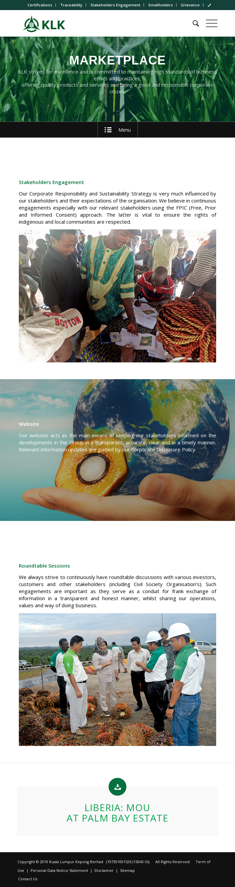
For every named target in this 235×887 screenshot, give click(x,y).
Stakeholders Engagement (115, 4)
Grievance (190, 4)
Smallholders (160, 4)
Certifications (40, 4)
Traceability (71, 4)
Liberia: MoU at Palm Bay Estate (117, 812)
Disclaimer (104, 870)
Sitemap (127, 870)
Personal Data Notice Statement (59, 870)
